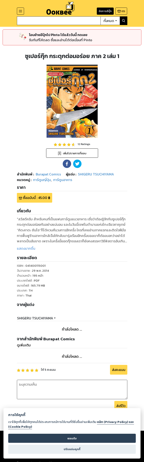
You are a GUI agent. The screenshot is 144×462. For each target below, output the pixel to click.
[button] (67, 163)
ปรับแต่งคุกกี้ (72, 449)
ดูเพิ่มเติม (24, 345)
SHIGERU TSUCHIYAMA (35, 318)
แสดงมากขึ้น (26, 248)
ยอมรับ (72, 438)
